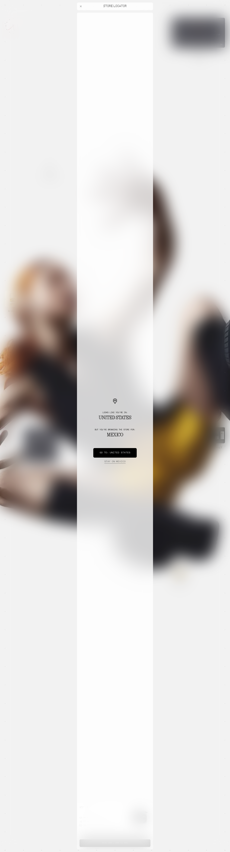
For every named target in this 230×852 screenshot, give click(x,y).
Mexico (115, 461)
